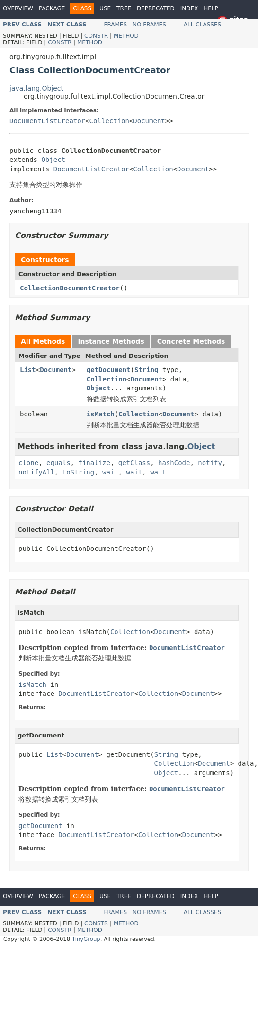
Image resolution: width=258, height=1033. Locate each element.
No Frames (149, 24)
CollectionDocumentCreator (70, 288)
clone (28, 462)
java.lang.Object (36, 88)
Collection (109, 121)
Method (126, 36)
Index (189, 8)
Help (211, 8)
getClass (134, 462)
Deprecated (156, 8)
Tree (123, 8)
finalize (94, 462)
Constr (96, 36)
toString (78, 472)
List (28, 369)
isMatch (101, 414)
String (146, 369)
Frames (115, 24)
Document (149, 121)
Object (53, 159)
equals (58, 462)
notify (210, 462)
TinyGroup (86, 939)
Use (105, 8)
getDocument (109, 369)
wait (110, 472)
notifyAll (36, 472)
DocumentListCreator (47, 121)
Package (52, 8)
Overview (18, 8)
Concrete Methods (191, 341)
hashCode (174, 462)
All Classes (202, 24)
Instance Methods (111, 341)
